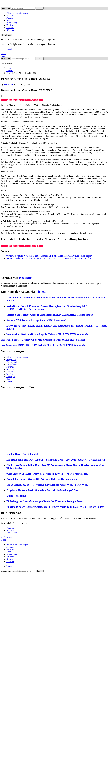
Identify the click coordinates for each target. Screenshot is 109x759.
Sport (8, 20)
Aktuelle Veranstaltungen (17, 13)
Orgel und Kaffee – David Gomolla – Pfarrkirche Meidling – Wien (42, 490)
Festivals (10, 25)
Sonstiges (10, 376)
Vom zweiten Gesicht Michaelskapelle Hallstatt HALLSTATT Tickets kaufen (47, 334)
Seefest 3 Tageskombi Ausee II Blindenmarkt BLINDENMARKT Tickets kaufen (49, 314)
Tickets (41, 291)
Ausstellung (11, 23)
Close (3, 540)
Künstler (10, 30)
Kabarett (10, 18)
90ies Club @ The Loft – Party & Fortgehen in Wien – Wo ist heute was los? (47, 473)
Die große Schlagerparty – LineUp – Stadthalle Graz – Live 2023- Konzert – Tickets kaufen (55, 459)
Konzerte (10, 27)
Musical (10, 15)
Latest (9, 49)
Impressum (11, 530)
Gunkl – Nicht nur (16, 495)
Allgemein (11, 359)
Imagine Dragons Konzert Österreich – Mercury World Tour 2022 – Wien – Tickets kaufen (55, 506)
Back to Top (6, 537)
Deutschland (11, 364)
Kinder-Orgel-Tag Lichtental (22, 454)
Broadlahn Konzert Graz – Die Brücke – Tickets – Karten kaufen (41, 479)
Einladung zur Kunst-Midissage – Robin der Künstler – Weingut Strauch (45, 501)
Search (39, 8)
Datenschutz (11, 533)
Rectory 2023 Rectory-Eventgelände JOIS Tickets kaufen (37, 320)
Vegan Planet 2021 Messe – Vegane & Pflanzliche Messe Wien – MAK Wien (47, 484)
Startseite (10, 528)
